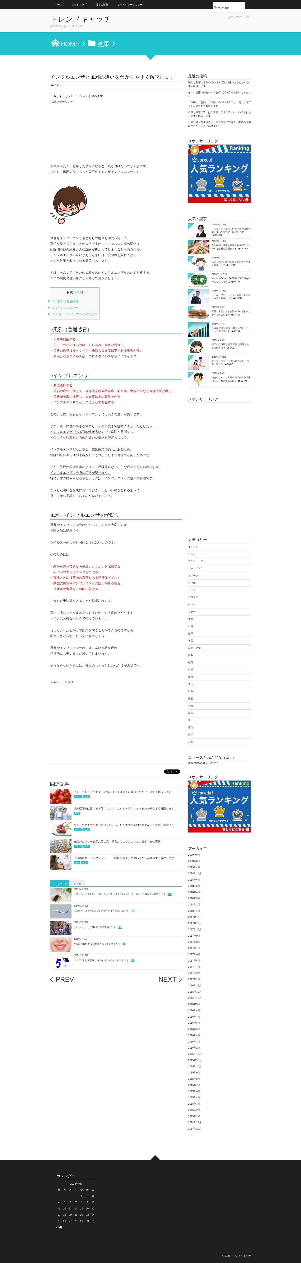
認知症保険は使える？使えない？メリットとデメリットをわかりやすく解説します (124, 808)
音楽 (190, 742)
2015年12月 (195, 1054)
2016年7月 (194, 1016)
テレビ (192, 590)
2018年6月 (194, 879)
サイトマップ (79, 4)
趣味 (190, 713)
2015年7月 (194, 1085)
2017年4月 (194, 967)
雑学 (84, 863)
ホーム (58, 4)
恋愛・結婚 (194, 647)
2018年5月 (194, 886)
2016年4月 (194, 1035)
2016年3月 (194, 1041)
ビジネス (193, 597)
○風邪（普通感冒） (67, 301)
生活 (190, 684)
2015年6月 (194, 1091)
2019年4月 (194, 867)
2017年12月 (195, 917)
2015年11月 (195, 1060)
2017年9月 (194, 935)
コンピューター (197, 561)
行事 (190, 705)
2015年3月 (194, 1103)
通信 (190, 727)
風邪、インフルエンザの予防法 (75, 314)
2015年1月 (194, 1116)
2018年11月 (195, 873)
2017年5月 (194, 960)
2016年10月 (195, 997)
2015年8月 (194, 1078)
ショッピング (195, 568)
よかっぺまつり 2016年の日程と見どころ (95, 927)
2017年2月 (194, 973)
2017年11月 (195, 923)
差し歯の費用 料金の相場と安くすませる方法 (97, 943)
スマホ (192, 582)
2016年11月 (195, 991)
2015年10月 (195, 1066)
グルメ (78, 796)
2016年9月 (194, 1004)
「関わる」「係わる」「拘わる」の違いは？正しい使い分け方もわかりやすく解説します (120, 894)
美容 (190, 698)
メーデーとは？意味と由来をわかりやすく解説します (101, 960)
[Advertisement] (202, 25)
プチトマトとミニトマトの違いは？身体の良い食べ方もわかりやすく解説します (122, 792)
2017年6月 (194, 954)
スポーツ (193, 575)
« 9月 (59, 1227)
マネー (192, 619)
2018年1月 (194, 910)
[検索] (224, 7)
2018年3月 (194, 898)
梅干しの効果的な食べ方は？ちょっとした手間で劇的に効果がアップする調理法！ (124, 825)
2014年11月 (195, 1128)
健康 (86, 796)
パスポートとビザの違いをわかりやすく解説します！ (101, 910)
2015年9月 (194, 1072)
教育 (190, 662)
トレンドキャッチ (81, 19)
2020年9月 (194, 854)
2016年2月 (194, 1047)
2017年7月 (194, 948)
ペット (192, 604)
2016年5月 (194, 1029)
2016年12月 (195, 985)
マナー (192, 611)
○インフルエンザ (65, 307)
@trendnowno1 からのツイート (205, 763)
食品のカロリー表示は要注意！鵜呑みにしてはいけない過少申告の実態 (117, 841)
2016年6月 (194, 1022)
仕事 (190, 626)
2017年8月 (194, 942)
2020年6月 (194, 861)
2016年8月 (194, 1010)
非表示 (78, 292)
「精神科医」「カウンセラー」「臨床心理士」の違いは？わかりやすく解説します (124, 858)
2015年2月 (194, 1110)
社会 (190, 691)
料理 (190, 669)
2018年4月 (194, 892)
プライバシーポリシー (130, 4)
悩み (190, 655)
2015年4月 (194, 1097)
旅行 (190, 676)
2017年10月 (195, 929)
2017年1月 (194, 979)
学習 (190, 640)
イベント (193, 546)
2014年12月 (195, 1122)
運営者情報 (102, 4)
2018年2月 (194, 904)
